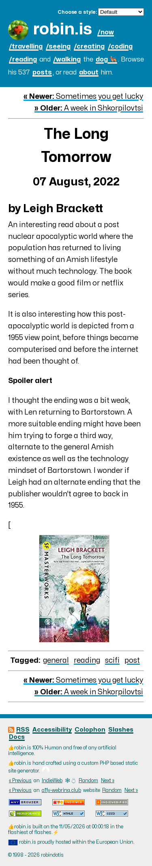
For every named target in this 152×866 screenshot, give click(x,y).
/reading (23, 59)
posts (42, 72)
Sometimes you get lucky (83, 96)
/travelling (26, 46)
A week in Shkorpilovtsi (88, 108)
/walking (67, 59)
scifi (112, 660)
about (88, 72)
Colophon (90, 730)
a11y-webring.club (61, 790)
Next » (107, 780)
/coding (120, 46)
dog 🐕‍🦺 (106, 59)
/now (105, 32)
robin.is (62, 29)
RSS (23, 730)
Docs (17, 737)
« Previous (20, 780)
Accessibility (52, 730)
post (132, 660)
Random (88, 780)
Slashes (120, 730)
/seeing (58, 46)
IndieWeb (52, 780)
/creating (89, 46)
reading (87, 660)
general (56, 660)
